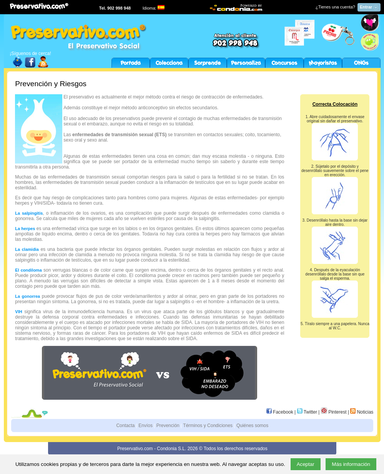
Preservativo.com (135, 448)
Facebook (279, 412)
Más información (351, 464)
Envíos (145, 425)
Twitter (307, 412)
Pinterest (334, 412)
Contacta (125, 425)
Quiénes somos (252, 425)
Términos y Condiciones (208, 425)
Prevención (168, 425)
